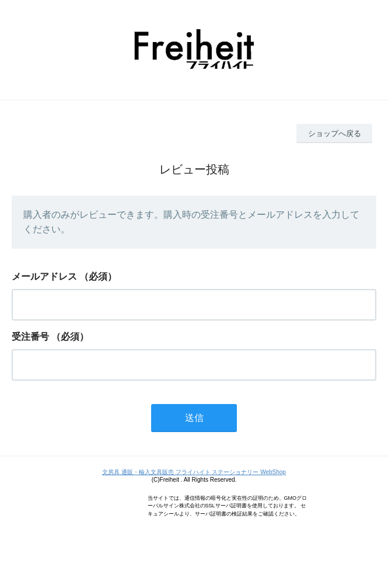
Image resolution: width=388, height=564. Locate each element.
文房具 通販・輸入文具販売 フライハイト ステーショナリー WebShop (194, 472)
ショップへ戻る (334, 133)
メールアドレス (44, 276)
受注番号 (30, 337)
